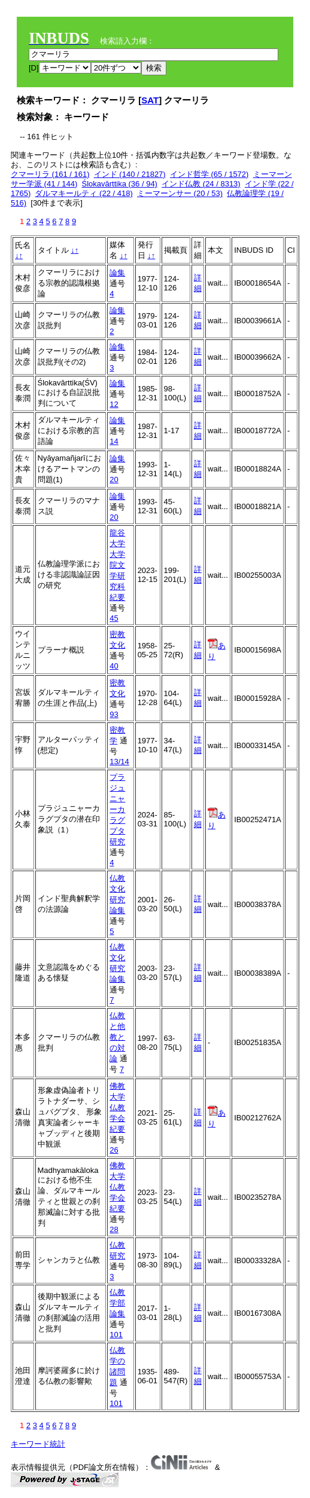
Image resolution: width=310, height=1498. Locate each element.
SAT (150, 100)
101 (116, 1334)
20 (114, 479)
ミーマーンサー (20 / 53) (180, 193)
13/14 (119, 761)
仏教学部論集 (117, 1303)
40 (114, 665)
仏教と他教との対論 (117, 1037)
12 (114, 404)
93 (114, 714)
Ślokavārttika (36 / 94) (119, 183)
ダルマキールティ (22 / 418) (83, 193)
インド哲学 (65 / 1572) (209, 174)
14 (114, 441)
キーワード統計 (38, 1443)
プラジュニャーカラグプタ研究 (117, 809)
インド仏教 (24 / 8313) (201, 183)
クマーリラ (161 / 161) (50, 174)
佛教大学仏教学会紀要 (117, 1108)
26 (114, 1149)
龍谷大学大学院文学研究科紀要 (117, 565)
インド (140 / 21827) (130, 174)
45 (114, 618)
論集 (117, 272)
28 (114, 1229)
